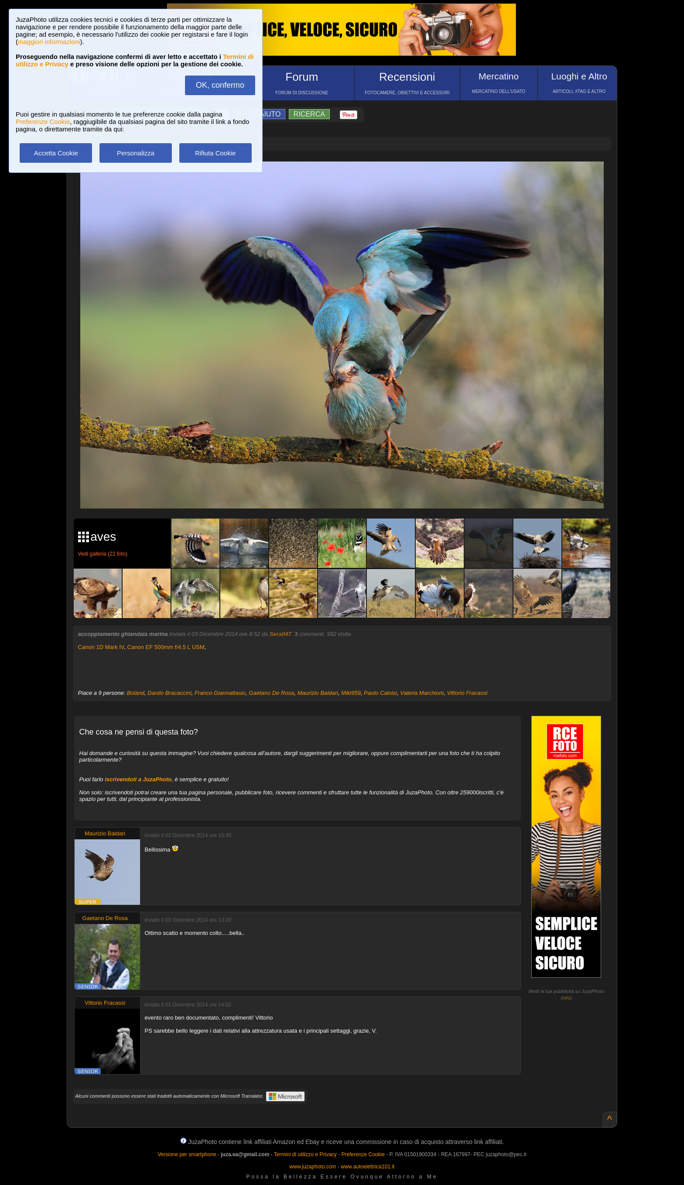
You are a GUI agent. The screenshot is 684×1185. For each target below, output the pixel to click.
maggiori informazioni (49, 41)
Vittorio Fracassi (467, 693)
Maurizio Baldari (318, 693)
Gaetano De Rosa (271, 693)
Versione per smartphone (186, 1154)
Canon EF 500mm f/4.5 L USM (166, 647)
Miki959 (351, 693)
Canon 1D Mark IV (101, 647)
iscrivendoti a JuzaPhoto (138, 779)
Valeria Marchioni (422, 693)
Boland (135, 693)
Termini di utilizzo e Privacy (305, 1154)
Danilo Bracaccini (169, 693)
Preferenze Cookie (43, 121)
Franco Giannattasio (220, 693)
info (567, 997)
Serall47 (280, 634)
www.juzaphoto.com (313, 1167)
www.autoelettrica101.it (367, 1167)
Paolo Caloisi (380, 693)
